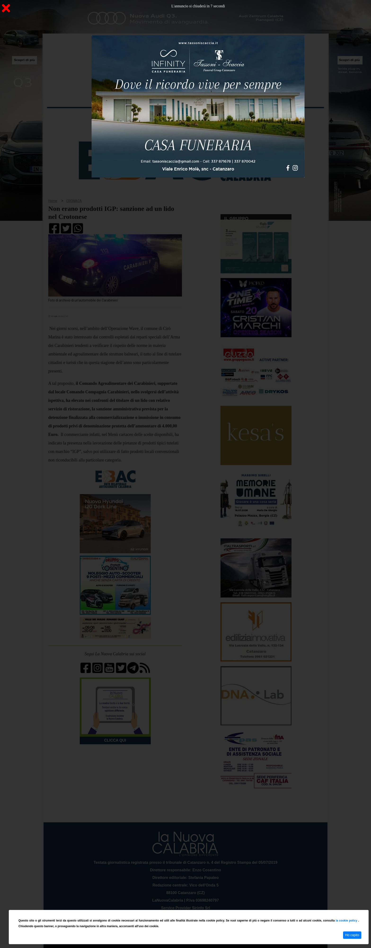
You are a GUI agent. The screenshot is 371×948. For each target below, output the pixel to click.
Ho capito (352, 935)
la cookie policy (347, 920)
